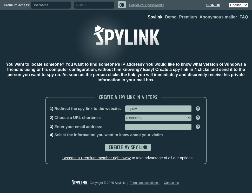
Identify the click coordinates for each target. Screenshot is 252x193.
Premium (188, 17)
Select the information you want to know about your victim (109, 134)
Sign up (213, 5)
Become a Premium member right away (96, 158)
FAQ (244, 17)
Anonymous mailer (218, 17)
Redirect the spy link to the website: (85, 108)
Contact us (171, 183)
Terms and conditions (144, 183)
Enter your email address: (76, 127)
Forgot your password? (146, 5)
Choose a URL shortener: (75, 117)
